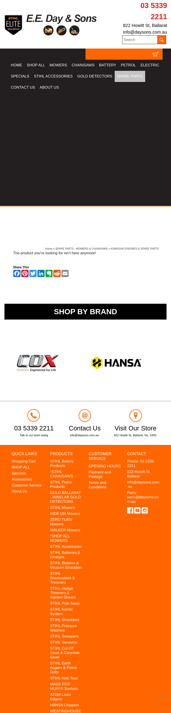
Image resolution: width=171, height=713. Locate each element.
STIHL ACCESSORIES (53, 76)
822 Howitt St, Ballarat (145, 25)
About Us (19, 379)
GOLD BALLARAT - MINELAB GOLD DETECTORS (65, 384)
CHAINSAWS (83, 65)
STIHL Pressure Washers (63, 515)
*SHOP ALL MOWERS (60, 425)
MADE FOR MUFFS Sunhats (64, 573)
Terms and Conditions (97, 372)
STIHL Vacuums (63, 530)
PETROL (128, 65)
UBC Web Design (43, 703)
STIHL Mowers (62, 395)
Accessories (22, 367)
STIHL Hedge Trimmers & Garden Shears (63, 480)
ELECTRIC (149, 65)
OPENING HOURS (105, 353)
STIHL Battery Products (62, 350)
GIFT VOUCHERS (65, 619)
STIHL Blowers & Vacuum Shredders (66, 452)
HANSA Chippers (64, 592)
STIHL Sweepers (64, 524)
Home (49, 136)
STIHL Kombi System (61, 499)
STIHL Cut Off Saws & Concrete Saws (64, 540)
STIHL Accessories (66, 434)
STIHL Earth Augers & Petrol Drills (63, 555)
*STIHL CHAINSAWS (61, 361)
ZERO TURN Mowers (61, 409)
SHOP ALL (36, 65)
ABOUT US (49, 87)
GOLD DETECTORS (94, 76)
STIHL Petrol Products (61, 371)
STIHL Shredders (64, 507)
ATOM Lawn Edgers (60, 584)
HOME (16, 65)
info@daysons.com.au (145, 32)
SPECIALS (20, 76)
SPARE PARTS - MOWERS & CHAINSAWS (81, 136)
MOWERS (58, 65)
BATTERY (107, 65)
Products (61, 341)
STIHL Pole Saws (65, 491)
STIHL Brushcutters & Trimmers (62, 465)
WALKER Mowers (65, 417)
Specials (19, 361)
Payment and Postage (100, 361)
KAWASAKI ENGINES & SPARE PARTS (135, 136)
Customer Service (27, 373)
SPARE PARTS (130, 76)
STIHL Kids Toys (64, 565)
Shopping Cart (24, 348)
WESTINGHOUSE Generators (65, 600)
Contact (136, 341)
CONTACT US (23, 87)
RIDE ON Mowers (65, 401)
